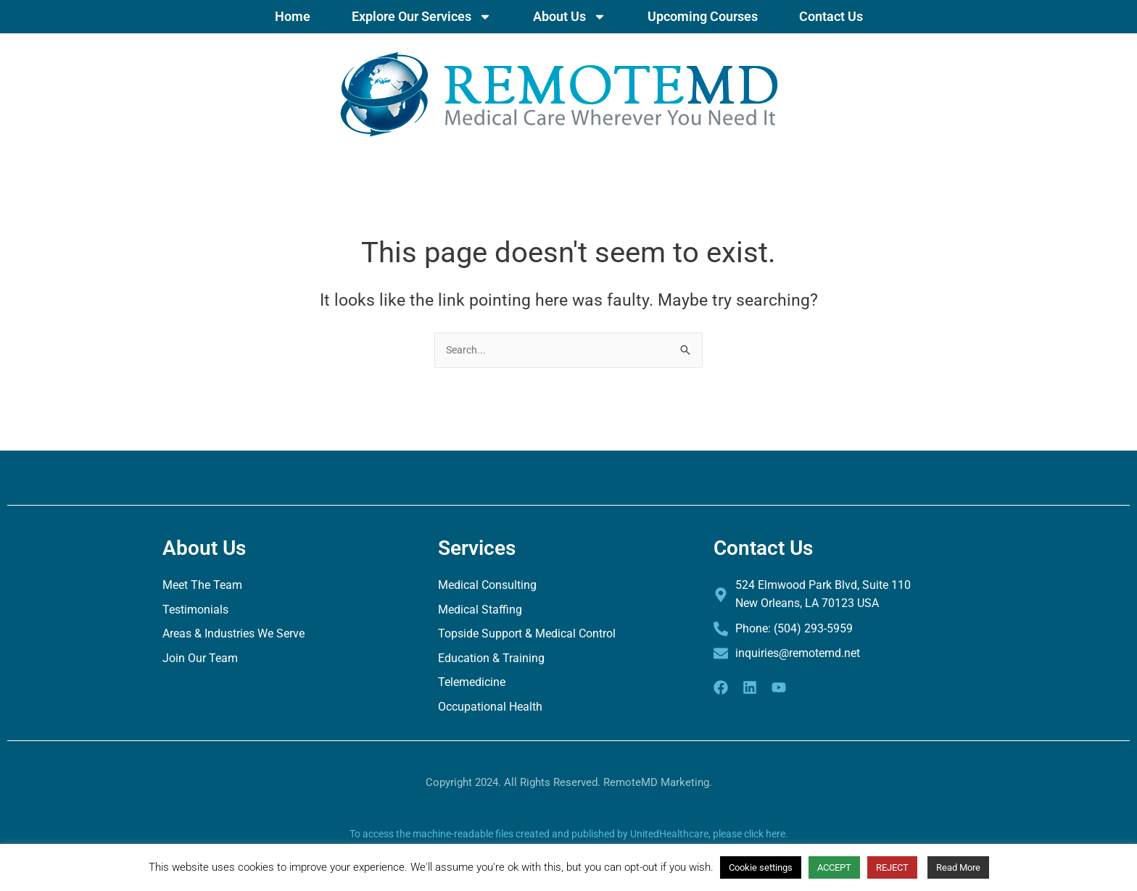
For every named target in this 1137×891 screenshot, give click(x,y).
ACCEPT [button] (834, 867)
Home (292, 16)
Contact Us (831, 16)
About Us (569, 16)
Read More (958, 867)
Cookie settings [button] (761, 867)
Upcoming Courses (703, 16)
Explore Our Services (422, 16)
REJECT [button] (892, 867)
